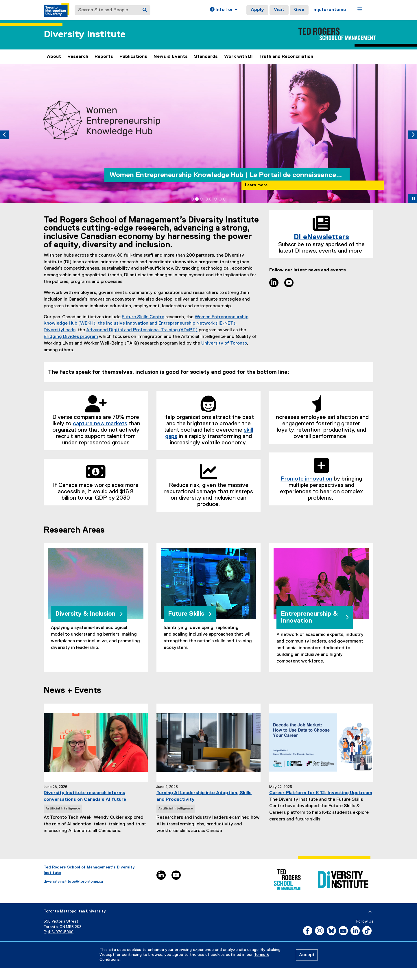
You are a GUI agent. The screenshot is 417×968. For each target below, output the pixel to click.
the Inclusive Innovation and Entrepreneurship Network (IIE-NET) (166, 323)
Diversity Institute (85, 34)
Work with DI (238, 56)
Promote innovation (306, 479)
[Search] (144, 10)
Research (77, 56)
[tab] (192, 199)
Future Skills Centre (143, 317)
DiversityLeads (59, 330)
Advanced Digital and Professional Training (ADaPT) (142, 330)
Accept (307, 955)
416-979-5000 (60, 932)
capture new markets (100, 423)
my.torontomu (329, 10)
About (54, 56)
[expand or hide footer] (370, 911)
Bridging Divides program (71, 336)
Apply (257, 10)
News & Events (171, 56)
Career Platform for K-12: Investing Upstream (320, 793)
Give (299, 10)
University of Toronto (224, 343)
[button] (223, 10)
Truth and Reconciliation (286, 56)
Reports (104, 56)
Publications (133, 56)
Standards (206, 56)
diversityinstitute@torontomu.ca (73, 881)
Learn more (256, 185)
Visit (279, 10)
